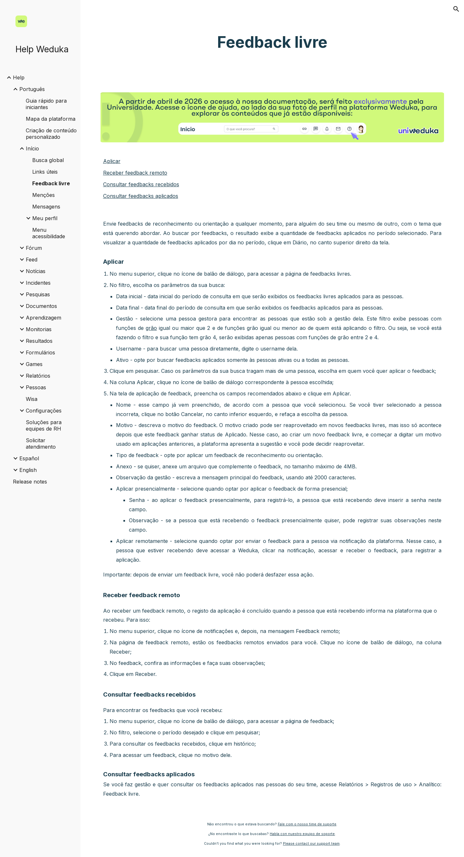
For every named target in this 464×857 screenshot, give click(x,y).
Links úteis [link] (45, 171)
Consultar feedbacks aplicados (140, 196)
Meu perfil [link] (44, 218)
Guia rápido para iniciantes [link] (46, 103)
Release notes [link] (30, 481)
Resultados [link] (39, 341)
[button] (456, 9)
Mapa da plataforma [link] (50, 119)
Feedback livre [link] (51, 183)
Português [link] (32, 89)
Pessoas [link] (36, 387)
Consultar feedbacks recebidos (141, 184)
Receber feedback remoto (135, 172)
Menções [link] (43, 195)
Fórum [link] (34, 248)
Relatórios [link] (38, 375)
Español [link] (29, 458)
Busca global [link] (48, 160)
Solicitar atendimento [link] (41, 443)
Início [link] (32, 148)
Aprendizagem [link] (43, 317)
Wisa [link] (31, 399)
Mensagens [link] (46, 206)
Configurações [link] (44, 410)
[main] (272, 42)
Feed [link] (31, 259)
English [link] (28, 470)
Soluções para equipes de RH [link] (44, 425)
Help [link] (18, 77)
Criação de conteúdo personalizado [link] (51, 133)
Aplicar (112, 161)
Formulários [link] (40, 352)
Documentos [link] (41, 306)
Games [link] (34, 364)
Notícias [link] (35, 271)
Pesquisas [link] (38, 294)
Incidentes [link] (38, 283)
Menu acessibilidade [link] (48, 233)
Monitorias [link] (39, 329)
